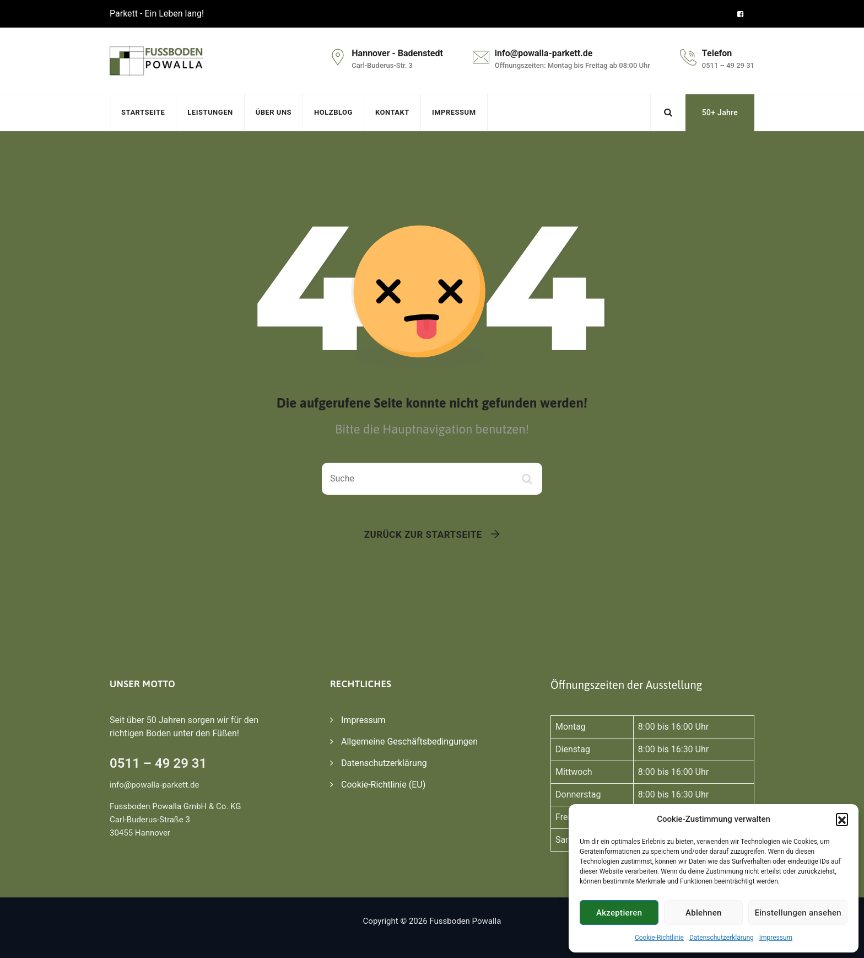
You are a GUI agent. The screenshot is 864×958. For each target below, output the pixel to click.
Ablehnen (703, 913)
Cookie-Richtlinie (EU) (383, 784)
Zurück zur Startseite (423, 534)
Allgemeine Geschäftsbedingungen (409, 741)
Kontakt (392, 112)
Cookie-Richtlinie (659, 937)
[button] (841, 819)
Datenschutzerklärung (721, 937)
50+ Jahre (720, 112)
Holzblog (333, 112)
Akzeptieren (619, 913)
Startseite (143, 112)
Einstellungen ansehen (797, 913)
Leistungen (210, 112)
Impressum (775, 937)
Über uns (273, 112)
